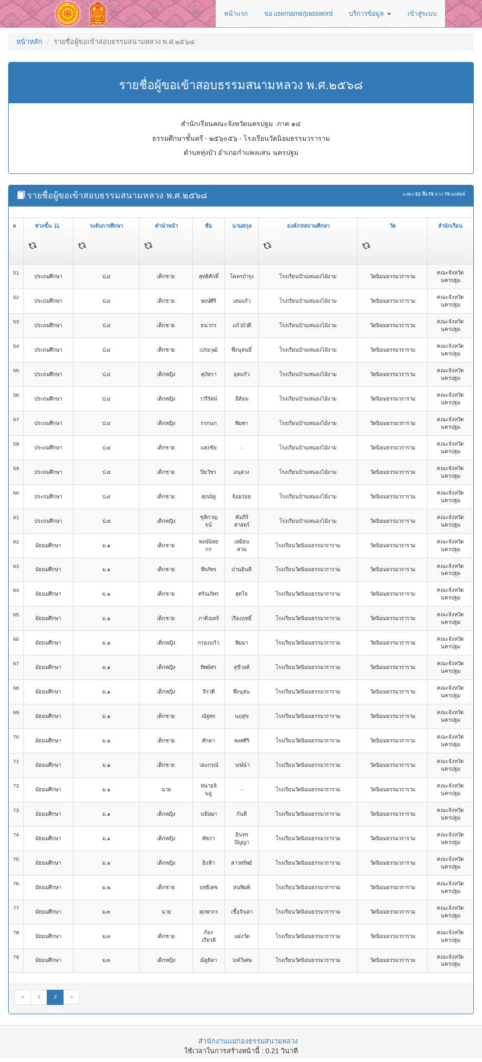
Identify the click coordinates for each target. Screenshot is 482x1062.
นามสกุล (242, 226)
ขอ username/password (298, 13)
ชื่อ (208, 226)
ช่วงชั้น (47, 226)
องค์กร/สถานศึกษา (308, 226)
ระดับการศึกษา (106, 226)
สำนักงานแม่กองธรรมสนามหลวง (248, 1041)
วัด (393, 226)
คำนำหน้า (166, 226)
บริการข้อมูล (370, 13)
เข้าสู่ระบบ (422, 13)
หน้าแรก (236, 13)
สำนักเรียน (450, 226)
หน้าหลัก (29, 42)
